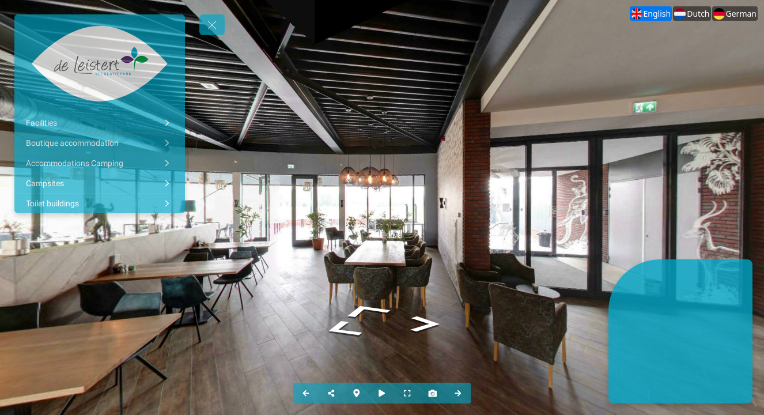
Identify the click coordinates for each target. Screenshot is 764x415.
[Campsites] (99, 183)
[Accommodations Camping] (99, 163)
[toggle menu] (212, 24)
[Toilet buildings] (99, 203)
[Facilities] (99, 123)
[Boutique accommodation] (99, 143)
